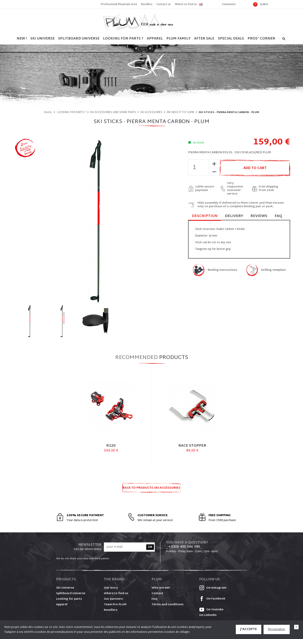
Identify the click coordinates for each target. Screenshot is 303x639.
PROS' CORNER (261, 39)
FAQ (278, 216)
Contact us (163, 4)
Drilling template (273, 270)
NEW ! (22, 39)
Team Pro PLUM (115, 604)
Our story (111, 588)
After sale (204, 39)
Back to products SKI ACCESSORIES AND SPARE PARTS (151, 489)
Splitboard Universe (70, 593)
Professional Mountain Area (119, 4)
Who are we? (161, 588)
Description (205, 216)
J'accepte (248, 629)
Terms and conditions (167, 604)
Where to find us (186, 4)
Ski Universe (65, 588)
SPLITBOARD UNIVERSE (78, 39)
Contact (157, 593)
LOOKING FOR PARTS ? (123, 39)
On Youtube (211, 609)
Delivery (234, 216)
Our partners (113, 599)
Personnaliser (276, 629)
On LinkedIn (207, 615)
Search (283, 38)
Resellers (146, 4)
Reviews (258, 216)
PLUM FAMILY (178, 39)
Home (48, 112)
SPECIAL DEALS (231, 39)
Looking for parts (69, 599)
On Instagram (212, 588)
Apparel (155, 39)
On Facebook (212, 598)
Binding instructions (222, 270)
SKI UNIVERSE (42, 39)
